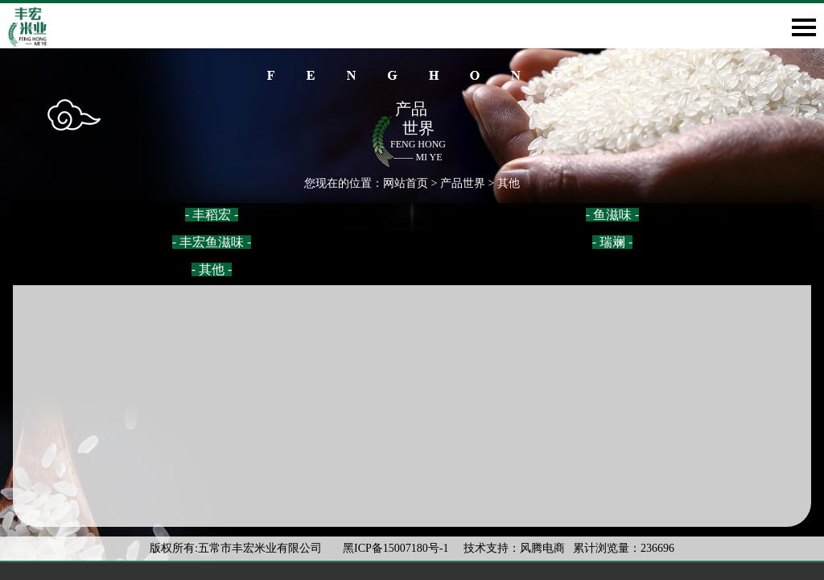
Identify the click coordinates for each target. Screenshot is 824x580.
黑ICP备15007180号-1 (397, 548)
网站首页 (405, 183)
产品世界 (462, 183)
